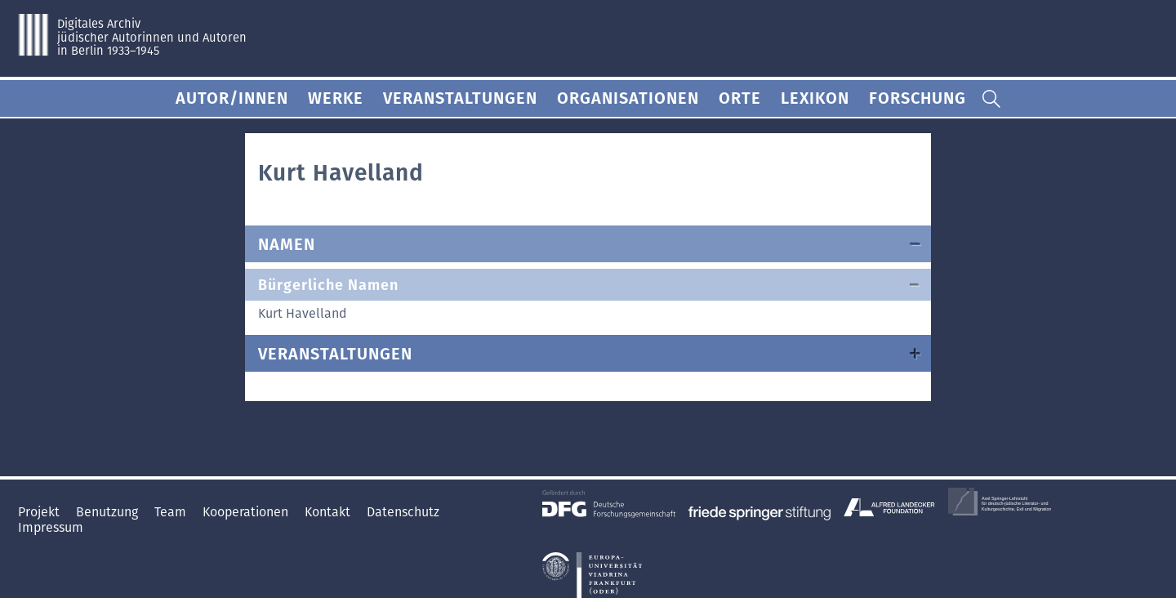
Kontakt (329, 512)
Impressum (50, 527)
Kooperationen (247, 512)
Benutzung (108, 512)
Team (171, 512)
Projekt (40, 512)
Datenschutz (403, 512)
